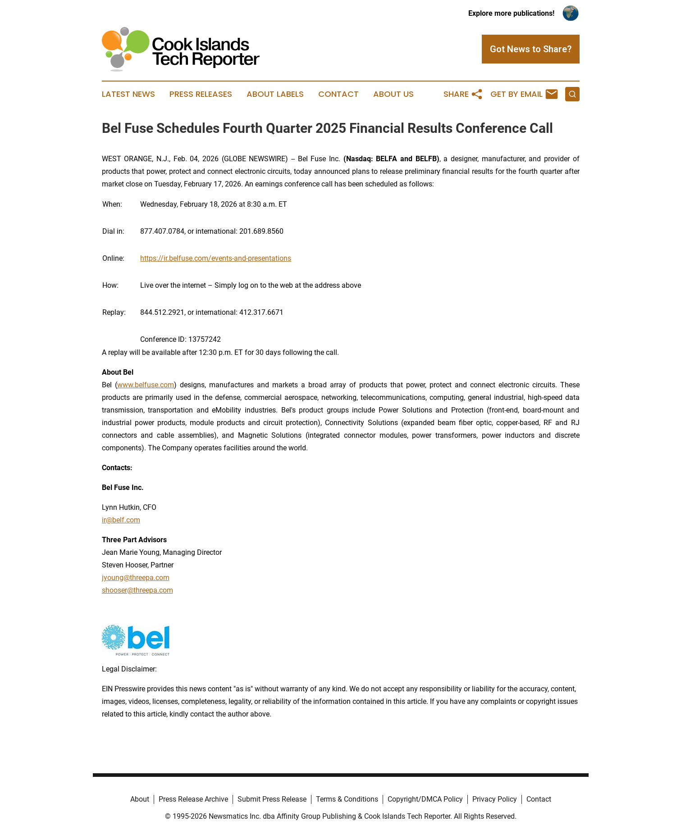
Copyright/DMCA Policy (425, 799)
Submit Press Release (272, 799)
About (139, 799)
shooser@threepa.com (137, 590)
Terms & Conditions (347, 799)
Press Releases (200, 94)
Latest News (128, 94)
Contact (338, 94)
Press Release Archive (193, 799)
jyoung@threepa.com (135, 577)
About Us (393, 94)
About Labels (275, 94)
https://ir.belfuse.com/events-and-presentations (215, 258)
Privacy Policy (494, 799)
